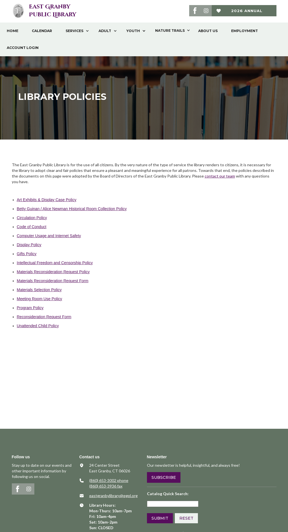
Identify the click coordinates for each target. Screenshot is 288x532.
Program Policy (30, 308)
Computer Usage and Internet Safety (49, 236)
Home (12, 31)
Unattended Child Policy (38, 326)
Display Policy (29, 245)
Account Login (23, 48)
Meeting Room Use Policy (39, 299)
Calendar (42, 31)
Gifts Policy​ (27, 254)
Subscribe (163, 477)
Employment (244, 31)
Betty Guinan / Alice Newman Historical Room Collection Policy (72, 208)
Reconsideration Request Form (44, 317)
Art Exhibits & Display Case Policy (47, 199)
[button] (75, 31)
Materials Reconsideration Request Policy (53, 272)
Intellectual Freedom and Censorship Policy (55, 263)
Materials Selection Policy (39, 290)
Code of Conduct (31, 227)
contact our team (220, 176)
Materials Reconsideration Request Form (52, 281)
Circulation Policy (32, 218)
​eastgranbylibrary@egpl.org (113, 495)
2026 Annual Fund (246, 12)
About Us (208, 31)
